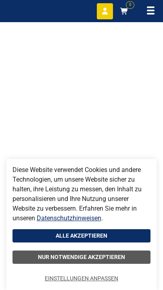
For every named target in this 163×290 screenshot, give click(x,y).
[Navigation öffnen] (150, 11)
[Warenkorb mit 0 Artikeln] (124, 11)
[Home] (24, 10)
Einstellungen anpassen (81, 278)
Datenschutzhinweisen (69, 218)
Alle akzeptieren (81, 235)
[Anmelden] (105, 11)
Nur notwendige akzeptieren (81, 257)
